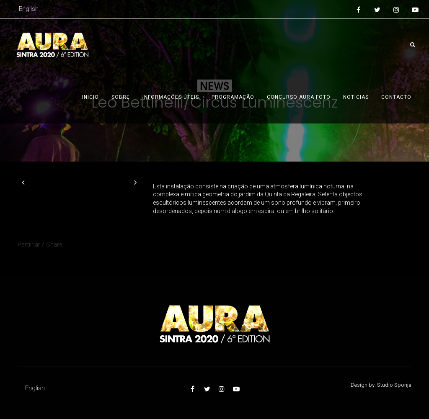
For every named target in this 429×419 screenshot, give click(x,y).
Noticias (356, 97)
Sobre (120, 97)
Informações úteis (170, 97)
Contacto (396, 97)
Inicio (90, 97)
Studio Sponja (394, 385)
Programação (233, 97)
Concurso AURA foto (299, 97)
